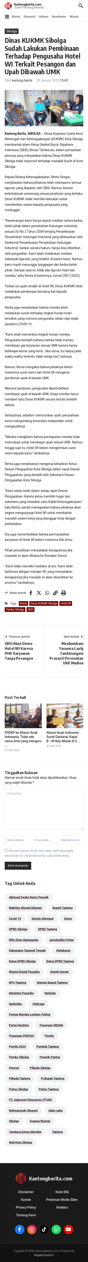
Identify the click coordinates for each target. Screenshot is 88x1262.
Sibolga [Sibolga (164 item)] (14, 1121)
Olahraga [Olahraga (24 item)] (38, 1004)
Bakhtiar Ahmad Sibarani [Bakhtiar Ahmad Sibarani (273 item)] (25, 908)
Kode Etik (62, 1192)
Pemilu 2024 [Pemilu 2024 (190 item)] (17, 1046)
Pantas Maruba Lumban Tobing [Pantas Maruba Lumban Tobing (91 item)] (29, 1014)
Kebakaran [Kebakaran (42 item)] (63, 950)
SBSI (30, 609)
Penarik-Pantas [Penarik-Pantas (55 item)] (50, 1057)
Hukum (43, 16)
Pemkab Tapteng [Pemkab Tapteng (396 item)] (47, 1046)
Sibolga (11, 31)
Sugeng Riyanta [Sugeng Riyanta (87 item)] (40, 1121)
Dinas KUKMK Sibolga (44, 603)
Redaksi (62, 1207)
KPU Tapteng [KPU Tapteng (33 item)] (17, 982)
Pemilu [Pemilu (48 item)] (49, 1035)
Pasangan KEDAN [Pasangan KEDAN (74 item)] (51, 1025)
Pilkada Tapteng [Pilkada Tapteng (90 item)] (19, 1078)
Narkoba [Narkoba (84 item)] (50, 993)
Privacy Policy (26, 1207)
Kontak (26, 1200)
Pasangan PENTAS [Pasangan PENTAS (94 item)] (21, 1035)
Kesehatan (59, 16)
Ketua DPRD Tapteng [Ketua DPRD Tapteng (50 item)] (60, 961)
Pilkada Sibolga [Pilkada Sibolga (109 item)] (40, 1068)
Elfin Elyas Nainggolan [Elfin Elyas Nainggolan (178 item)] (23, 940)
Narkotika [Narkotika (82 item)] (15, 1004)
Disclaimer (26, 1192)
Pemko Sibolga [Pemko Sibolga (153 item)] (19, 1057)
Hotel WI (66, 603)
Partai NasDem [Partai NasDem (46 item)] (19, 1025)
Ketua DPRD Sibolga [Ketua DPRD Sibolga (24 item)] (22, 961)
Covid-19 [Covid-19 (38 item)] (15, 918)
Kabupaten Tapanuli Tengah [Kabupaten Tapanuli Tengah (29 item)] (27, 950)
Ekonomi (29, 16)
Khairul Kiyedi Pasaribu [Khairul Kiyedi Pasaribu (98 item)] (24, 972)
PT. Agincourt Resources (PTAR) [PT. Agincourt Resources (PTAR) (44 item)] (30, 1099)
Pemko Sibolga (15, 609)
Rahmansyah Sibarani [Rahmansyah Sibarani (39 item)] (23, 1110)
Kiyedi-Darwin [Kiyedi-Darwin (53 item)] (59, 972)
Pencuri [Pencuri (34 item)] (14, 1068)
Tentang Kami (26, 1215)
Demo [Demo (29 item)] (68, 918)
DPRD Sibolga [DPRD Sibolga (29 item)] (18, 929)
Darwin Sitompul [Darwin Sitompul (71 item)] (43, 918)
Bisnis (16, 16)
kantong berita (22, 80)
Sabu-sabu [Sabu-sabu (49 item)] (55, 1110)
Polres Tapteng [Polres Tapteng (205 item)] (49, 1089)
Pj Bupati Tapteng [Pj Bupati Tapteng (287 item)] (52, 1078)
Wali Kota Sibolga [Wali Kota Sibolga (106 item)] (20, 1142)
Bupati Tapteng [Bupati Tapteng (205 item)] (63, 908)
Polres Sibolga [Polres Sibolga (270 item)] (18, 1089)
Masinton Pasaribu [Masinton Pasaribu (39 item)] (21, 993)
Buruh (23, 603)
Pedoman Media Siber (62, 1200)
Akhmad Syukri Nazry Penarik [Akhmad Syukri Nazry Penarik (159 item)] (29, 897)
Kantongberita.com (28, 4)
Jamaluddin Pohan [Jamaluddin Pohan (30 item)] (61, 940)
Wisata (74, 16)
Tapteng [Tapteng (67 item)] (57, 1132)
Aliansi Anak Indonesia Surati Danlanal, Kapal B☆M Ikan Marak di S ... (63, 737)
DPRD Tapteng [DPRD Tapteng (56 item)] (47, 929)
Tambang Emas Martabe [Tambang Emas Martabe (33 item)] (25, 1132)
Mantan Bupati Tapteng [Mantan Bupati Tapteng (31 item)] (52, 982)
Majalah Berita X (44, 1255)
